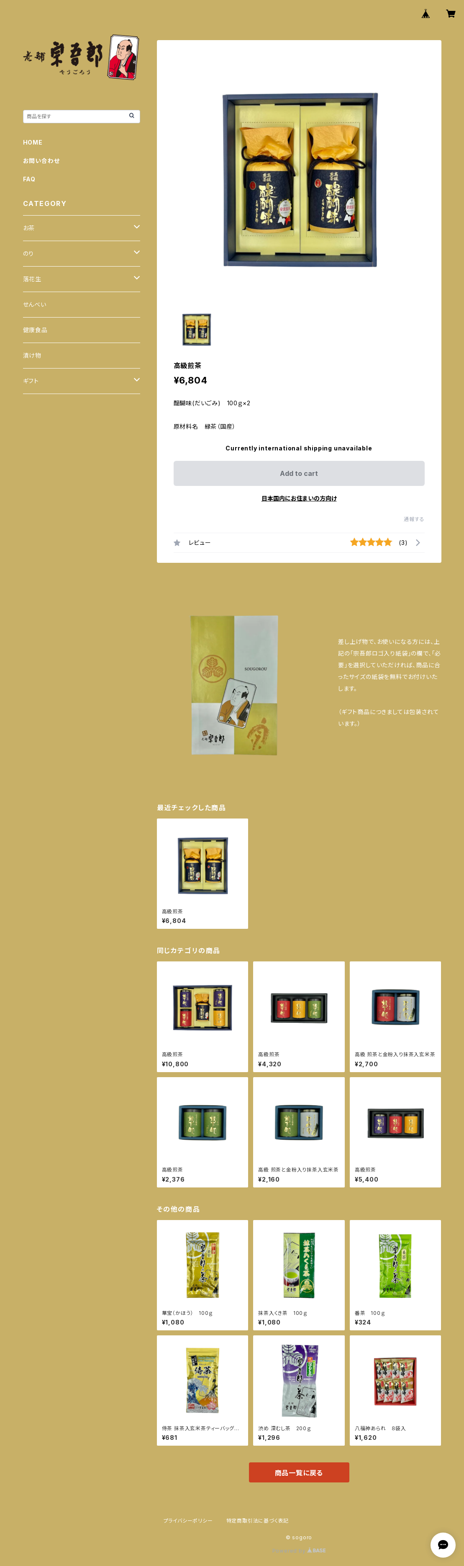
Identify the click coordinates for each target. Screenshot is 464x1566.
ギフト (31, 380)
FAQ (29, 179)
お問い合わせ (41, 160)
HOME (33, 142)
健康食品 (35, 329)
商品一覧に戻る (299, 1473)
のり (28, 253)
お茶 (29, 227)
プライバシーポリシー (188, 1521)
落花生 (32, 278)
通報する (414, 519)
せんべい (34, 304)
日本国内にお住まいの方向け (299, 498)
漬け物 (32, 355)
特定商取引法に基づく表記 (257, 1521)
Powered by (299, 1551)
